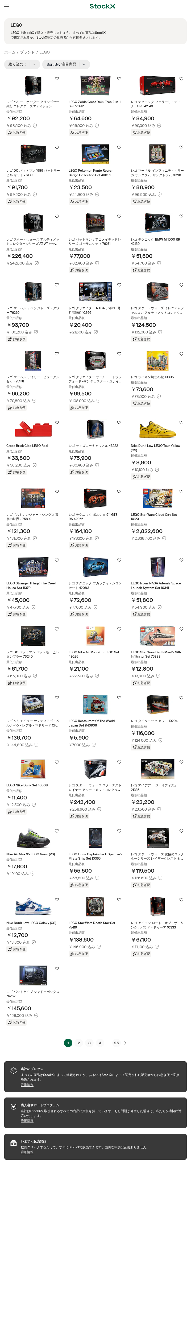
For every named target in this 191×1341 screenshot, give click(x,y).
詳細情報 (101, 1084)
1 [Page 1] (68, 1043)
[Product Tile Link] (33, 105)
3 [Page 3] (89, 1043)
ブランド (27, 52)
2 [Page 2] (79, 1043)
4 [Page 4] (100, 1043)
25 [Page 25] (116, 1043)
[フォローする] (57, 78)
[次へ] (125, 1043)
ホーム (9, 52)
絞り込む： (22, 64)
